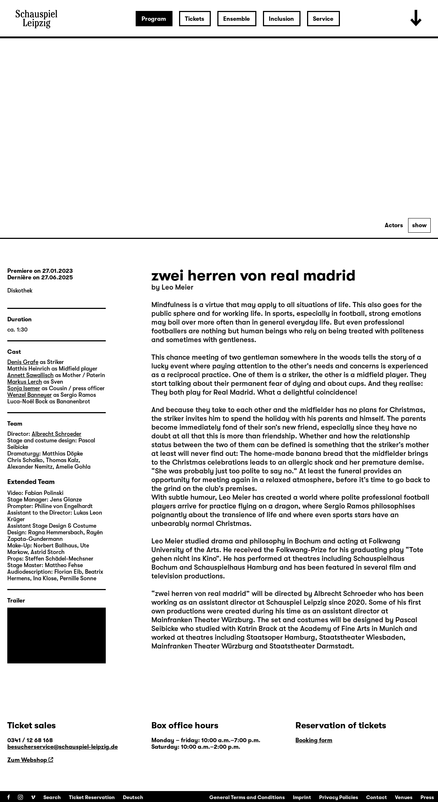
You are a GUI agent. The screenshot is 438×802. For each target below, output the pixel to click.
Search (52, 797)
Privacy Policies (338, 797)
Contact (376, 797)
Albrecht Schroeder (56, 434)
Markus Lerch (24, 382)
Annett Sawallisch (30, 375)
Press (427, 797)
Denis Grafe (22, 362)
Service (323, 19)
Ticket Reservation (92, 797)
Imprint (302, 797)
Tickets (194, 19)
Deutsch (133, 797)
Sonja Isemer (23, 388)
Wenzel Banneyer (29, 395)
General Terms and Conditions (247, 797)
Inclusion (281, 19)
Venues (403, 797)
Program (154, 19)
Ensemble (236, 19)
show (419, 225)
